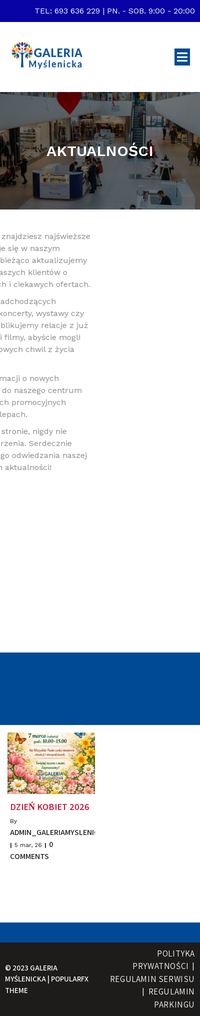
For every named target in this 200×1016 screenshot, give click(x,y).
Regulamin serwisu (152, 979)
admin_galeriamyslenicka (59, 832)
